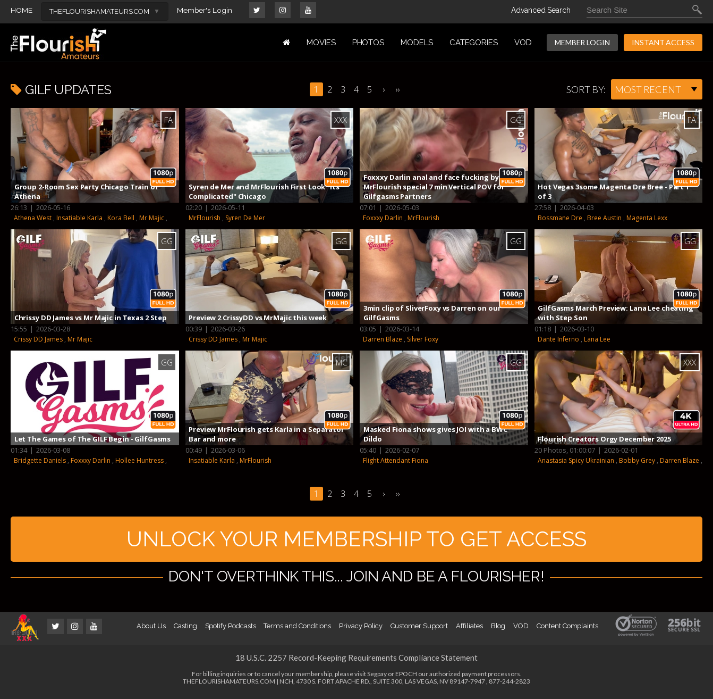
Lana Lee (597, 339)
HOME (21, 10)
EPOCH (406, 677)
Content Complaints (567, 629)
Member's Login (205, 10)
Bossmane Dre (560, 217)
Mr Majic (151, 217)
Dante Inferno (558, 339)
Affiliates (469, 629)
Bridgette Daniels (40, 460)
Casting (185, 629)
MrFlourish (204, 217)
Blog (498, 629)
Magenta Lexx (646, 217)
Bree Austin (604, 217)
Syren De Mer (245, 217)
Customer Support (419, 629)
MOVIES (321, 42)
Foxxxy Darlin (383, 217)
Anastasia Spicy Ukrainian (576, 460)
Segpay (377, 677)
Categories (473, 42)
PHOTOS (368, 42)
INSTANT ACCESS (663, 42)
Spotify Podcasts (230, 629)
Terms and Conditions (297, 629)
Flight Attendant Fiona (395, 460)
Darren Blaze (382, 339)
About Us (151, 629)
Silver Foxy (422, 339)
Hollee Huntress (139, 460)
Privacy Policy (361, 629)
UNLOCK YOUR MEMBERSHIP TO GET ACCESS (357, 540)
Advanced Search (541, 10)
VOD (523, 42)
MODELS (417, 42)
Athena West (33, 217)
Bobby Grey (637, 460)
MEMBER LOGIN (582, 42)
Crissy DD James (38, 339)
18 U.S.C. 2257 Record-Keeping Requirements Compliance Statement (356, 660)
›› (397, 89)
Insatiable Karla (79, 217)
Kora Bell (120, 217)
